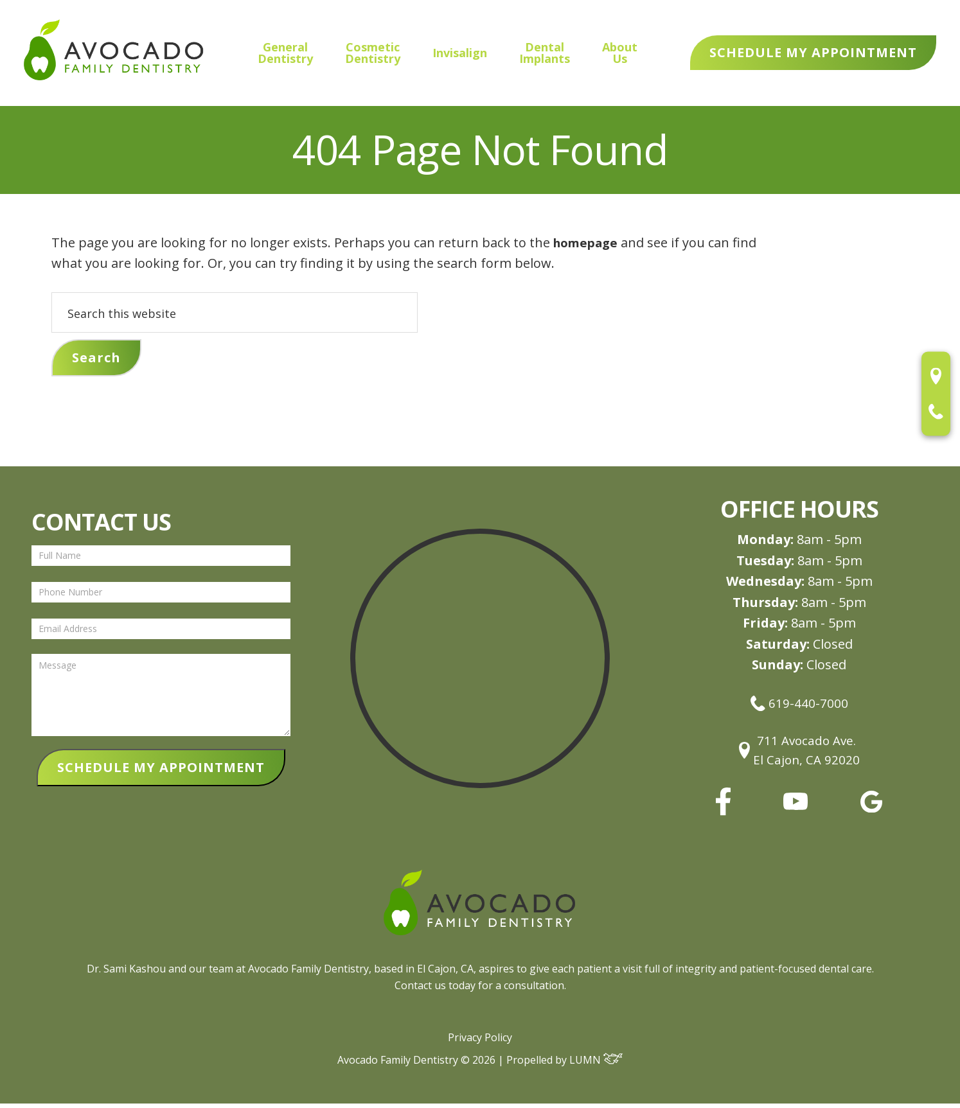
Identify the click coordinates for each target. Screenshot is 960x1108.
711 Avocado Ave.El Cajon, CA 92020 (799, 753)
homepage (588, 242)
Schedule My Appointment (813, 52)
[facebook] (723, 814)
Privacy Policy (480, 1042)
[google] (871, 812)
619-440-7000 (799, 703)
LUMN (596, 1064)
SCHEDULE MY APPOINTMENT (161, 769)
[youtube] (795, 809)
